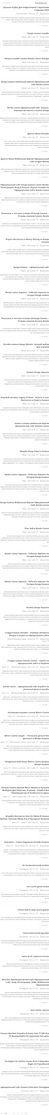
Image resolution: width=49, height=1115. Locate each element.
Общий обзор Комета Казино (34, 451)
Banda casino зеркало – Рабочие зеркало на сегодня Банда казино (27, 293)
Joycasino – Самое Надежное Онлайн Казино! (26, 842)
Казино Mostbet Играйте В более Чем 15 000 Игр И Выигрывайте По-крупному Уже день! (25, 1034)
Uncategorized (22, 716)
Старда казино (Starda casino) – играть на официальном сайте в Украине (28, 662)
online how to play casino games (33, 909)
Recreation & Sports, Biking (19, 693)
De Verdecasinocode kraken (35, 865)
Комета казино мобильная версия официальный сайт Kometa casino (32, 424)
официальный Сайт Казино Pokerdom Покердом (24, 1087)
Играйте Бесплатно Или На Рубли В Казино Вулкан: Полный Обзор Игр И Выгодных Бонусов (24, 817)
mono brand (25, 1091)
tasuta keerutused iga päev (36, 933)
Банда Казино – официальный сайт (31, 267)
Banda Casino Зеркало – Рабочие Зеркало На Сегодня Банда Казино (27, 475)
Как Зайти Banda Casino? (36, 528)
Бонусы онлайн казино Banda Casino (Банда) (27, 58)
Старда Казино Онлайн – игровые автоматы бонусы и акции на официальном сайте (27, 634)
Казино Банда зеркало (38, 372)
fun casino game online (38, 886)
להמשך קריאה (43, 26)
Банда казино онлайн (38, 33)
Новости (24, 822)
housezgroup (41, 3)
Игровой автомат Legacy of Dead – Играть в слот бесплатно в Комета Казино (25, 398)
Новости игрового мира (19, 796)
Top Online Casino (22, 13)
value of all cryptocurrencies (35, 956)
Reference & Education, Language (17, 639)
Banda (24, 37)
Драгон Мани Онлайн (38, 133)
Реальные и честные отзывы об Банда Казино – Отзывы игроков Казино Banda (25, 214)
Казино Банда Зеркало (37, 607)
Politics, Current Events (20, 768)
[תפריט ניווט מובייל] (5, 3)
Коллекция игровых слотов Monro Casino (28, 712)
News (25, 137)
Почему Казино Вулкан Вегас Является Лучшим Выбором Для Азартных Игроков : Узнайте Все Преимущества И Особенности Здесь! (25, 790)
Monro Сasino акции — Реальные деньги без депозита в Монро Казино (27, 737)
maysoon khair (45, 13)
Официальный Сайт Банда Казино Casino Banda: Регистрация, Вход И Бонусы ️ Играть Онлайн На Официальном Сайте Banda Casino (24, 187)
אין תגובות (44, 641)
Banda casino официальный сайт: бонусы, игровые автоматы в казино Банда (28, 109)
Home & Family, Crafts (22, 846)
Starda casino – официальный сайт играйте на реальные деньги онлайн (26, 687)
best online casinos (40, 1010)
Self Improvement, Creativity (18, 742)
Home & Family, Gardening (19, 667)
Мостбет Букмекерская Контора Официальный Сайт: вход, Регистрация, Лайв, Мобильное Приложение (25, 982)
